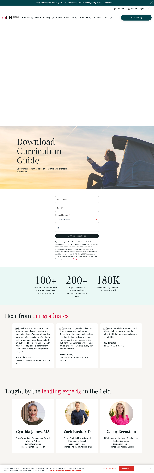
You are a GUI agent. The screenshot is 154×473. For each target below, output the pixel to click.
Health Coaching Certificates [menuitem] (81, 419)
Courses (26, 17)
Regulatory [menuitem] (74, 439)
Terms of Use (10, 453)
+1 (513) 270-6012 (121, 421)
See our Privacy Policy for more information (63, 470)
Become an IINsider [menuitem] (77, 427)
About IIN (84, 17)
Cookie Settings (109, 468)
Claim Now (107, 3)
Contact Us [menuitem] (108, 437)
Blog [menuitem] (72, 431)
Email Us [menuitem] (107, 425)
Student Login (137, 8)
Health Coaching (43, 17)
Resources (69, 17)
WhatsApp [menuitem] (108, 429)
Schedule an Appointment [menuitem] (114, 433)
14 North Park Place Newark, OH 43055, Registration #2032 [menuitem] (125, 442)
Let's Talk (134, 17)
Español (120, 8)
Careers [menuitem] (73, 435)
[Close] (150, 468)
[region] (77, 468)
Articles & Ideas (101, 17)
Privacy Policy (72, 154)
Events (59, 17)
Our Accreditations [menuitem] (77, 423)
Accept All (126, 468)
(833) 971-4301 (113, 419)
